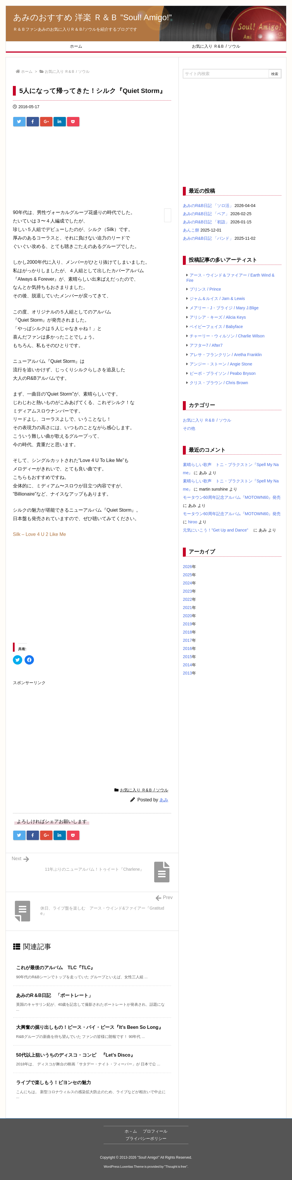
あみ (163, 799)
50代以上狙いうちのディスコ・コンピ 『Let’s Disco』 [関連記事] (75, 1055)
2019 (187, 624)
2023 (187, 591)
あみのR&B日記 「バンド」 (208, 238)
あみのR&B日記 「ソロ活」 (208, 205)
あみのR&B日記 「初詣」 (206, 222)
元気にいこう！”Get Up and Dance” (217, 530)
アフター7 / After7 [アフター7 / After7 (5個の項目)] (206, 345)
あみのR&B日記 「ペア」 (206, 213)
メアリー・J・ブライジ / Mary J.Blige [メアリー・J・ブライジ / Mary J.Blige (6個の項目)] (224, 308)
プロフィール (155, 1131)
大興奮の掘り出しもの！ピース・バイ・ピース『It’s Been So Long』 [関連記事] (89, 1027)
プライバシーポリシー (146, 1138)
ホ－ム (131, 1131)
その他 (189, 428)
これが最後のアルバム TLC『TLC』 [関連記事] (55, 967)
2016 (187, 648)
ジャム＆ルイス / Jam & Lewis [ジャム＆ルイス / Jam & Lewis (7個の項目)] (217, 298)
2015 (187, 656)
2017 (187, 640)
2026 (187, 566)
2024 (187, 583)
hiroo (192, 522)
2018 (187, 632)
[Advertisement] (92, 170)
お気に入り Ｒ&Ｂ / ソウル (67, 71)
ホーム (26, 71)
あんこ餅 (191, 230)
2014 (187, 665)
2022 (187, 599)
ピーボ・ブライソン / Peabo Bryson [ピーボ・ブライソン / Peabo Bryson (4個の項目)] (223, 373)
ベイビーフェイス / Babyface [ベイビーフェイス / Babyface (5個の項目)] (216, 326)
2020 (187, 615)
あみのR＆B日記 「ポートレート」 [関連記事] (54, 995)
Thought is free (175, 1166)
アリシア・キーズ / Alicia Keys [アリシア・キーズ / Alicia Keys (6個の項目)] (218, 317)
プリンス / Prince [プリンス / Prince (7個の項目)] (205, 289)
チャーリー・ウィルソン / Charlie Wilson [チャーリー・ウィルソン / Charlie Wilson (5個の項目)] (227, 336)
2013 (187, 673)
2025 (187, 574)
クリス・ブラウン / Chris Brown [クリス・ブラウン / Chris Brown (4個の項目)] (219, 382)
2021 (187, 607)
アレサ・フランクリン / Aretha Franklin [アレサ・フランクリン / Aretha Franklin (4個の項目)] (226, 354)
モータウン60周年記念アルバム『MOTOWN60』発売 (232, 497)
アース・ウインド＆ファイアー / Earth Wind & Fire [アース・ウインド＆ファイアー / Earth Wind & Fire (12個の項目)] (230, 278)
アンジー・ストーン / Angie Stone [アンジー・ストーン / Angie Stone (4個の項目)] (221, 364)
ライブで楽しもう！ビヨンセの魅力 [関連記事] (53, 1082)
